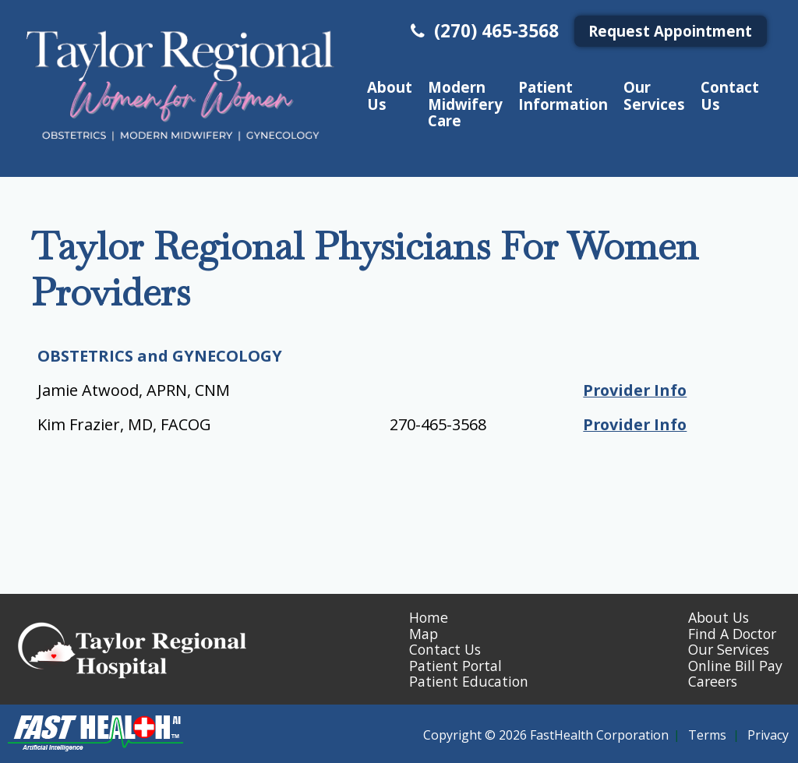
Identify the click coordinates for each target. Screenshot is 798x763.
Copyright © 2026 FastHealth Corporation (546, 735)
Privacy (768, 735)
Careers (712, 681)
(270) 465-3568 (483, 31)
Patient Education (468, 681)
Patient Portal (455, 665)
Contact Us (730, 95)
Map (423, 633)
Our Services (654, 95)
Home (428, 617)
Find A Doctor (732, 633)
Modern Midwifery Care (465, 103)
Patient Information (563, 95)
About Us (389, 95)
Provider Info (632, 390)
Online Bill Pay (735, 665)
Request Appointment (670, 31)
